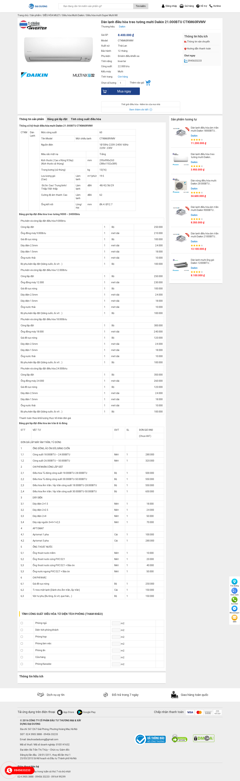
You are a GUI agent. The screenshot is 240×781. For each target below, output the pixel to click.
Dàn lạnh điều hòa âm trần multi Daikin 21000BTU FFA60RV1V (204, 236)
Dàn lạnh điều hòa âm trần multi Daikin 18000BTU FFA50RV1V (204, 130)
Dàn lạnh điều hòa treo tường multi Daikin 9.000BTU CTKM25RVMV (204, 157)
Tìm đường (234, 583)
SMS (235, 619)
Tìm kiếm (141, 6)
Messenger (234, 610)
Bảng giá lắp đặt (57, 119)
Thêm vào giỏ (140, 82)
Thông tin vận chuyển (197, 41)
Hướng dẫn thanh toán (197, 48)
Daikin (194, 135)
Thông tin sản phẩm (31, 119)
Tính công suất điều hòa (86, 119)
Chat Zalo (234, 592)
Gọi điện (234, 601)
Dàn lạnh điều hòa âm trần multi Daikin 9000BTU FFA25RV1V (204, 210)
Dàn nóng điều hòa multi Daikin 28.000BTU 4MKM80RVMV (203, 183)
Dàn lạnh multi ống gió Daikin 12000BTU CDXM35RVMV (202, 262)
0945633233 (193, 60)
